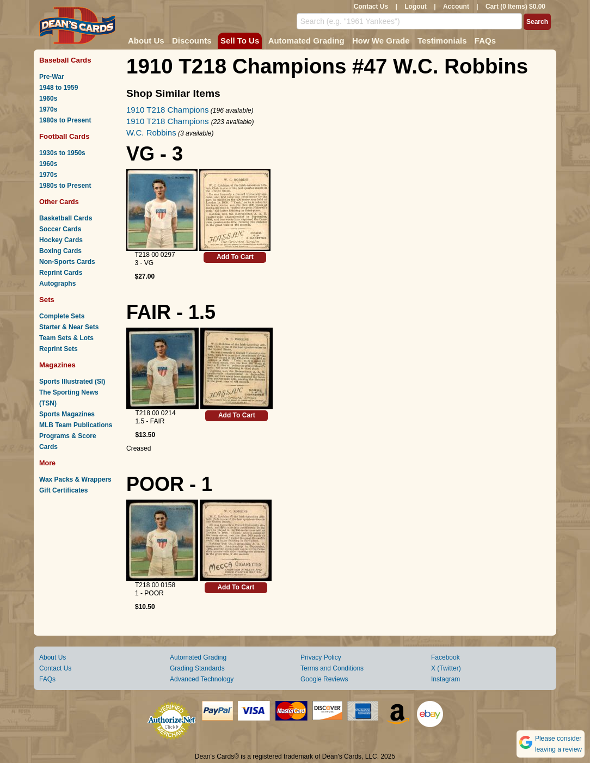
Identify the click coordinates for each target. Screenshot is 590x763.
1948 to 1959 (58, 87)
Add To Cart (235, 257)
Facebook (445, 657)
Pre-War (51, 77)
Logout (415, 6)
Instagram (445, 679)
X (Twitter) (446, 668)
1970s (48, 109)
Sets (46, 300)
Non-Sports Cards (67, 262)
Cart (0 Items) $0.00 (515, 6)
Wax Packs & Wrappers (75, 479)
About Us (146, 40)
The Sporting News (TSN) (69, 398)
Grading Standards (197, 668)
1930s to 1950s (62, 153)
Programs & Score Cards (67, 441)
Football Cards (64, 136)
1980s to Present (65, 120)
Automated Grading (306, 40)
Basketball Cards (65, 218)
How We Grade (381, 40)
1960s (48, 98)
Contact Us (371, 6)
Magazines (57, 365)
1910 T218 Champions (167, 109)
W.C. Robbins (151, 132)
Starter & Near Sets (69, 327)
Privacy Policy (320, 657)
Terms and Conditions (332, 668)
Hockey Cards (61, 240)
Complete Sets (61, 316)
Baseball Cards (65, 60)
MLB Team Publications (75, 425)
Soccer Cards (60, 229)
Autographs (57, 283)
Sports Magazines (67, 414)
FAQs (485, 40)
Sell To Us (239, 40)
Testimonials (442, 40)
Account (456, 6)
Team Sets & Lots (66, 338)
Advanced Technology (201, 679)
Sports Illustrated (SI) (72, 381)
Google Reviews (324, 679)
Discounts (192, 40)
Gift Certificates (63, 490)
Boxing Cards (60, 251)
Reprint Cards (60, 272)
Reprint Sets (58, 349)
